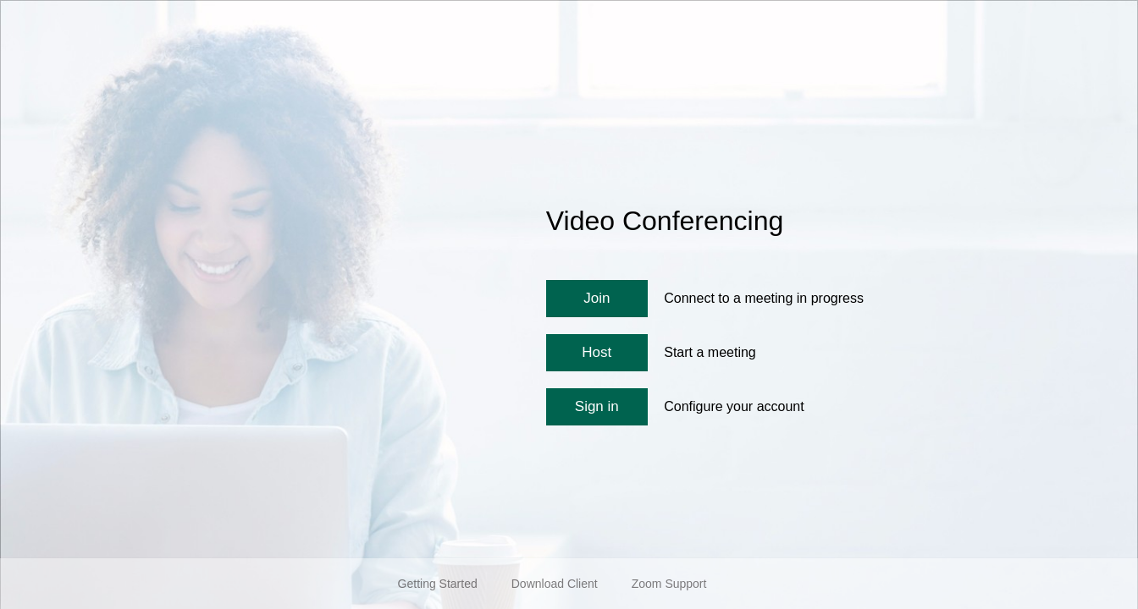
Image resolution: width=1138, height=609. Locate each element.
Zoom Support (669, 583)
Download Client (554, 583)
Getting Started (438, 583)
